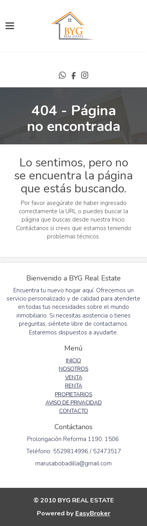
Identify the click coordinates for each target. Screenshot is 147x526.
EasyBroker (92, 513)
